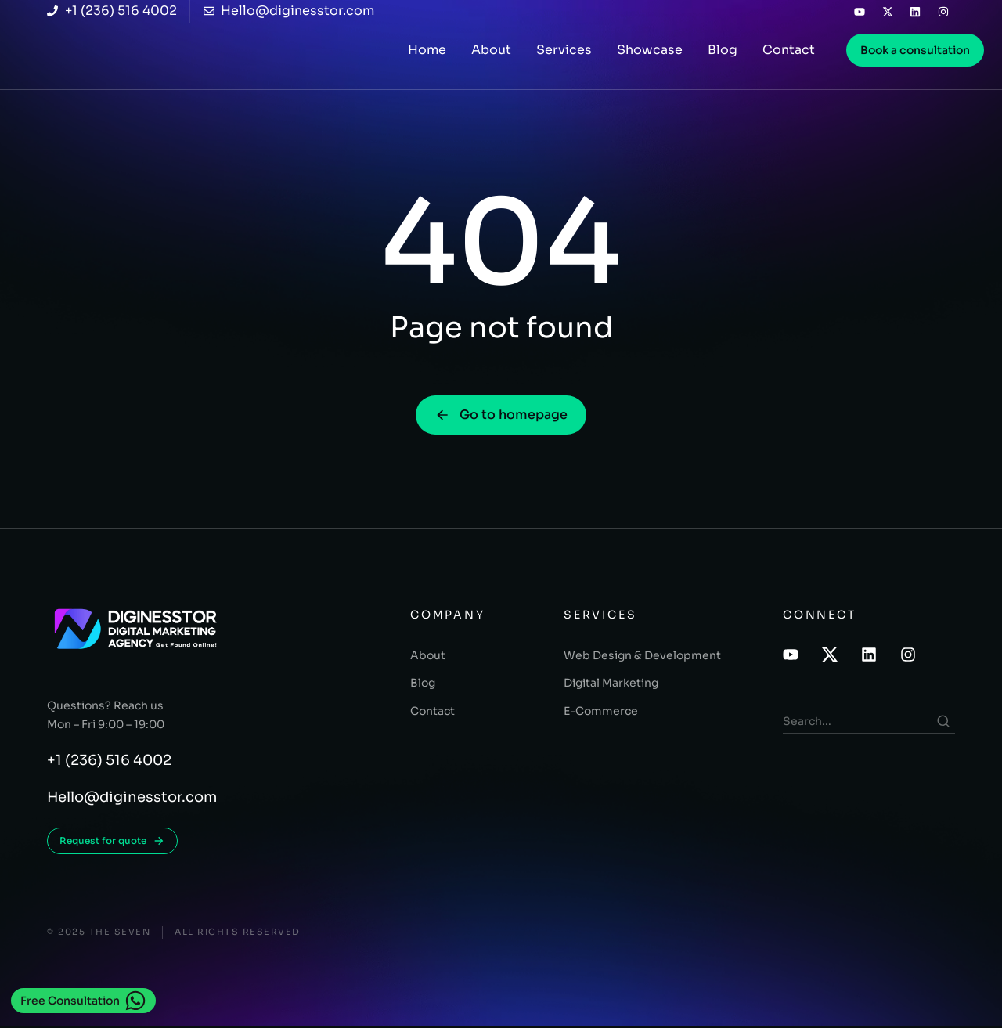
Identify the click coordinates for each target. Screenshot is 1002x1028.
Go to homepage (501, 415)
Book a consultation (915, 50)
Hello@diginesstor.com (132, 798)
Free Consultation (83, 1001)
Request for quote (112, 842)
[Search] (943, 721)
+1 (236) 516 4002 (109, 761)
